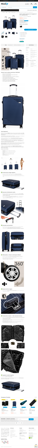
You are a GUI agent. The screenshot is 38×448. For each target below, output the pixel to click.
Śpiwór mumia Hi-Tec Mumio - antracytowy (32, 410)
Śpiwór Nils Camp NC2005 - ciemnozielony (23, 410)
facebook (19, 423)
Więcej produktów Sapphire (23, 33)
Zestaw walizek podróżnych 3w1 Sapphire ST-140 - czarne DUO (5, 411)
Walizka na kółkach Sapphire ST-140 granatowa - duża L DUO (14, 411)
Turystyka (3, 12)
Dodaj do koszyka (30, 29)
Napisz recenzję (25, 16)
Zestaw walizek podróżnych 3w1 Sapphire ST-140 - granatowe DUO (25, 12)
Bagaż (6, 12)
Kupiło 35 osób (29, 16)
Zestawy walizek (13, 12)
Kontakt (11, 437)
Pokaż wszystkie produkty (23, 32)
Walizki (9, 12)
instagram (21, 423)
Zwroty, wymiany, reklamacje (13, 436)
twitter (17, 423)
